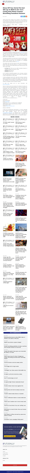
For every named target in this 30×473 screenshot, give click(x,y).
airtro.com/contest (6, 84)
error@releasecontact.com (7, 112)
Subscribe (15, 465)
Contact (4, 455)
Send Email (7, 101)
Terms (4, 451)
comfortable (22, 52)
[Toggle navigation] (3, 4)
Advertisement (5, 454)
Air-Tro (18, 61)
